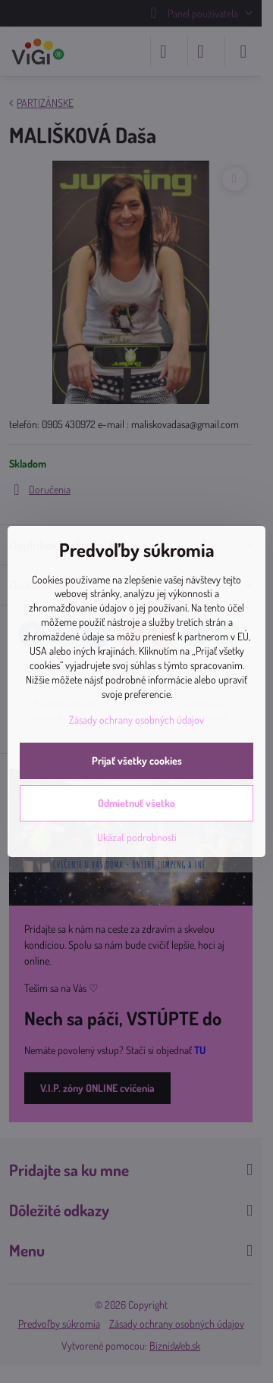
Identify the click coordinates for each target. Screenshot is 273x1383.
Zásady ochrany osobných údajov (136, 719)
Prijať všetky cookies (137, 760)
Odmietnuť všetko (136, 802)
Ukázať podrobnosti (137, 837)
